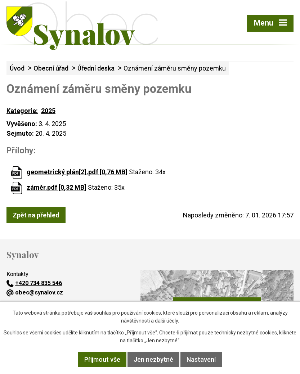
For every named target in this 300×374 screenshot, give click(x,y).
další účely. (167, 321)
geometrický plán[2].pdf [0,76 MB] (77, 172)
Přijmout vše (102, 359)
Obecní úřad (50, 68)
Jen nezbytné (153, 359)
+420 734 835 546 (34, 283)
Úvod (17, 68)
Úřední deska (96, 68)
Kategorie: (22, 110)
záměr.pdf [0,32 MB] (56, 187)
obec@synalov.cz (34, 292)
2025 (48, 110)
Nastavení (201, 359)
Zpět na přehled (36, 215)
